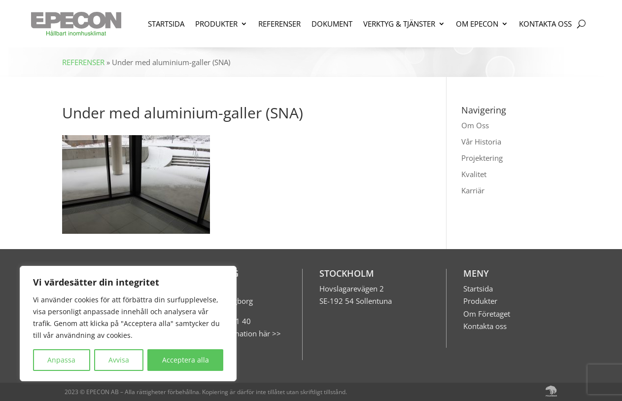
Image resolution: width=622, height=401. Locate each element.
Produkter (480, 301)
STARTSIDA (166, 24)
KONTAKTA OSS (545, 24)
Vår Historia (481, 141)
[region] (128, 323)
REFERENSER (279, 24)
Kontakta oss (485, 326)
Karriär (472, 190)
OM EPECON (477, 24)
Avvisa (118, 360)
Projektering (482, 158)
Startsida (478, 288)
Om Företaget (486, 314)
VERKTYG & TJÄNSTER (399, 24)
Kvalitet (473, 174)
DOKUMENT (331, 24)
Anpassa (61, 360)
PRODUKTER (216, 24)
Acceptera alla (185, 360)
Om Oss (475, 125)
